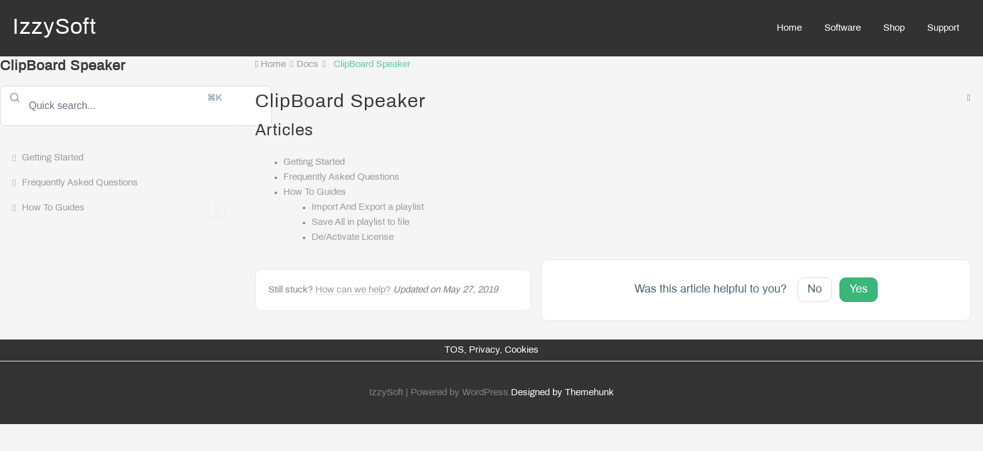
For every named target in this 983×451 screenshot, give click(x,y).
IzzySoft (55, 28)
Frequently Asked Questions (80, 183)
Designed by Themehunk (562, 392)
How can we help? (353, 290)
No (814, 289)
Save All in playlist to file (360, 222)
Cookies (522, 350)
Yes (858, 289)
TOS (454, 350)
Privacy (484, 350)
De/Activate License (353, 237)
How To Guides (123, 208)
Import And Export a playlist (368, 207)
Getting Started (52, 157)
